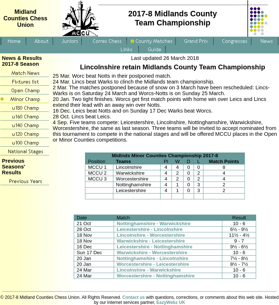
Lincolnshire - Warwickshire (149, 270)
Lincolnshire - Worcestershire (151, 235)
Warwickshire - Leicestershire (151, 241)
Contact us (133, 297)
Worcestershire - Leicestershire (153, 264)
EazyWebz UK (170, 302)
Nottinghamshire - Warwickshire (153, 223)
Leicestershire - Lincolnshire (149, 229)
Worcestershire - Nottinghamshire (156, 275)
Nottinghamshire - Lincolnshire (152, 258)
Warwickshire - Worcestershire (152, 252)
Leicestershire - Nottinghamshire (154, 246)
